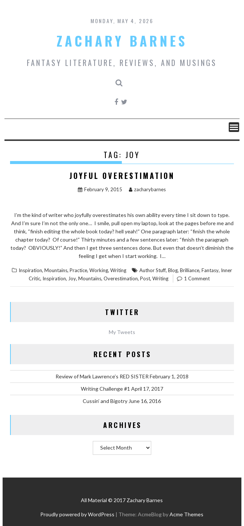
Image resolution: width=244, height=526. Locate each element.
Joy (72, 278)
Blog (173, 270)
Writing (118, 270)
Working (98, 270)
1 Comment (197, 278)
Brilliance (189, 270)
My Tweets (122, 332)
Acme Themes (186, 514)
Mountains (55, 270)
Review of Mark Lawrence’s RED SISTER (102, 376)
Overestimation (121, 278)
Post (145, 278)
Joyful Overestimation (122, 175)
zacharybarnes (147, 189)
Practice (78, 270)
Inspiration (30, 270)
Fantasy (210, 270)
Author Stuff (152, 270)
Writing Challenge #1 (105, 388)
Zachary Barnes (122, 40)
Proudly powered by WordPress (77, 514)
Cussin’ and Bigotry (105, 401)
